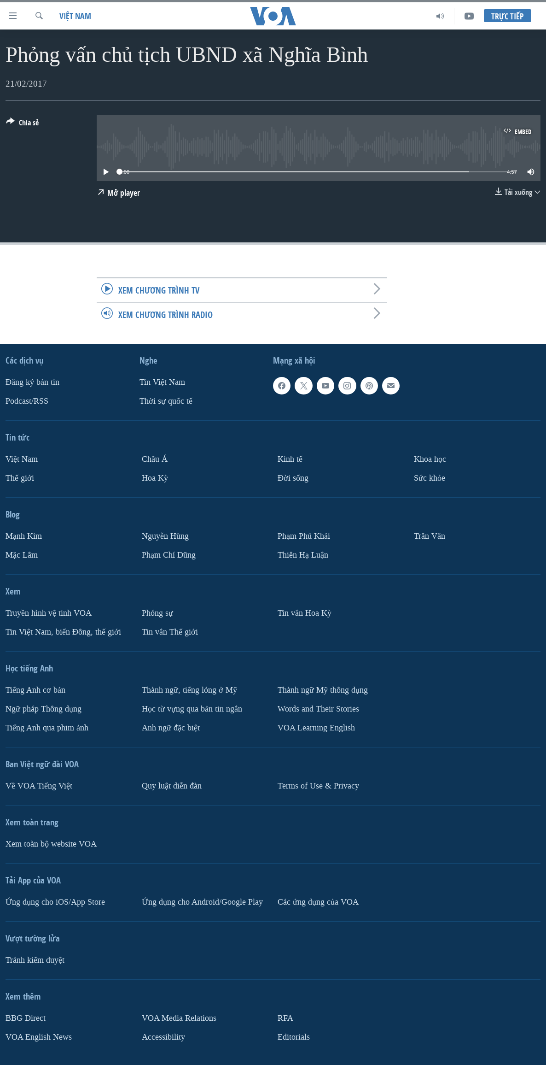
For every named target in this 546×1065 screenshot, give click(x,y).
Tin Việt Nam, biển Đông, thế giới (63, 632)
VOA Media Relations (179, 1018)
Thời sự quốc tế (165, 401)
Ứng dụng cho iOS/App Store (55, 902)
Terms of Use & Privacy (318, 786)
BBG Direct (26, 1018)
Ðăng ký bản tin (32, 382)
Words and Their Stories (318, 709)
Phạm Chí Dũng (169, 555)
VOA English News (39, 1037)
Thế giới (20, 478)
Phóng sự (157, 613)
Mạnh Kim (24, 536)
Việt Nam (75, 16)
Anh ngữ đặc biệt (171, 728)
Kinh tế (290, 459)
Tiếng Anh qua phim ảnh (47, 728)
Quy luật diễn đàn (172, 786)
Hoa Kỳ (155, 478)
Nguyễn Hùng (165, 536)
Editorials (294, 1037)
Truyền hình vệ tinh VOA (49, 613)
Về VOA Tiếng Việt (39, 786)
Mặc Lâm (22, 555)
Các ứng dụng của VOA (318, 902)
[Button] (22, 124)
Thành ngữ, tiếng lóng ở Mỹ (189, 690)
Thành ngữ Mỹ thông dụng (323, 690)
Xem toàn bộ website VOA (51, 844)
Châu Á (155, 459)
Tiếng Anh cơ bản (35, 690)
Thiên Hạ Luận (303, 555)
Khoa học (430, 459)
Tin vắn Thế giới (170, 632)
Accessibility (163, 1037)
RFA (285, 1018)
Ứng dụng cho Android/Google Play (202, 902)
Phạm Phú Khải (304, 536)
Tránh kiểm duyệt (35, 960)
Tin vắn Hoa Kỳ (304, 613)
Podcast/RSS (27, 401)
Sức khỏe (429, 478)
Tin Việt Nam (162, 382)
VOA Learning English (316, 728)
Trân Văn (429, 536)
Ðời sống (293, 478)
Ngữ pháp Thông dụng (43, 709)
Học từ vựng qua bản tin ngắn (192, 709)
